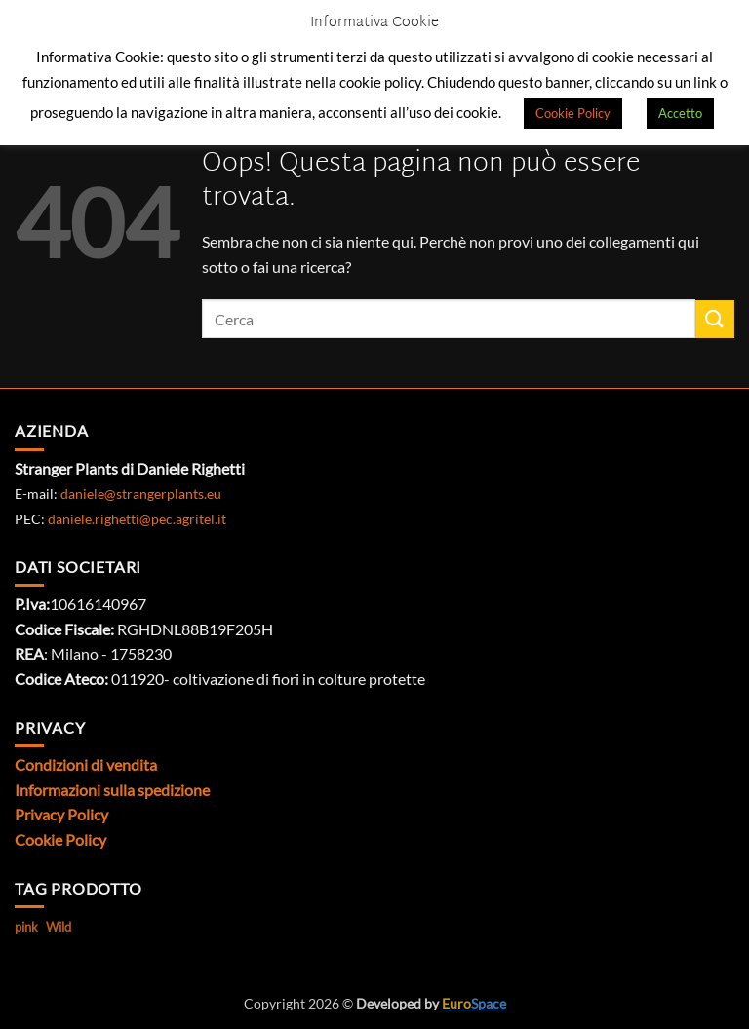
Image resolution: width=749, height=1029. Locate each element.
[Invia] (714, 319)
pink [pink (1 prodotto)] (26, 926)
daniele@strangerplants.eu (140, 493)
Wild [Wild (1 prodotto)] (58, 926)
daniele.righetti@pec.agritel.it (137, 519)
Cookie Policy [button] (573, 113)
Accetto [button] (680, 113)
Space (474, 1003)
